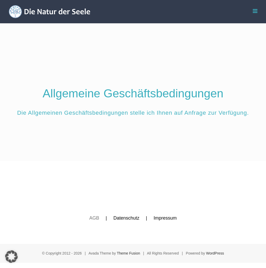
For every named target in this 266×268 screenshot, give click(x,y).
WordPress (215, 253)
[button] (11, 256)
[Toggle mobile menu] (255, 11)
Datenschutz (126, 218)
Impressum (165, 218)
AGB (94, 218)
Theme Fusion (128, 253)
